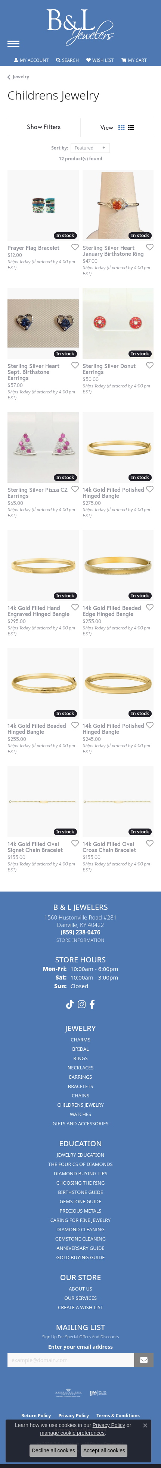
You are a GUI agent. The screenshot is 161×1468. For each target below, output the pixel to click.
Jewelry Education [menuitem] (80, 1154)
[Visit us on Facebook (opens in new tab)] (92, 1004)
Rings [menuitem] (80, 1058)
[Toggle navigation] (13, 43)
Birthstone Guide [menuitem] (80, 1192)
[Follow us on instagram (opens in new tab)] (82, 1004)
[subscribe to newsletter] (144, 1360)
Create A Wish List (80, 1307)
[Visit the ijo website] (98, 1393)
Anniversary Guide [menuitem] (81, 1248)
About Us (80, 1288)
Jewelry (21, 76)
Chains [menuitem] (80, 1095)
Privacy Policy (109, 1425)
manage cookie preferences (72, 1433)
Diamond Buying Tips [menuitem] (81, 1173)
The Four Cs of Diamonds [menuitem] (80, 1164)
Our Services (80, 1298)
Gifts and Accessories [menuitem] (81, 1123)
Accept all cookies (104, 1450)
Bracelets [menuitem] (80, 1086)
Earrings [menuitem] (80, 1077)
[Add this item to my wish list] (73, 247)
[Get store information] (80, 940)
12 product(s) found (80, 158)
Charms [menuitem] (80, 1039)
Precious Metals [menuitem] (81, 1210)
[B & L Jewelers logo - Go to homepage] (80, 27)
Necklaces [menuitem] (81, 1067)
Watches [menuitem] (80, 1114)
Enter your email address (80, 1346)
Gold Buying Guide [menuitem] (80, 1257)
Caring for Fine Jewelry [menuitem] (80, 1220)
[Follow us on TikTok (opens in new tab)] (70, 1004)
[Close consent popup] (145, 1425)
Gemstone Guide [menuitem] (81, 1201)
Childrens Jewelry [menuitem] (80, 1104)
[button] (31, 60)
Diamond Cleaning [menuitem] (80, 1229)
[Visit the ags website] (68, 1393)
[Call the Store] (80, 932)
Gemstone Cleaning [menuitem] (80, 1238)
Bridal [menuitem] (80, 1049)
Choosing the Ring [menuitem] (80, 1182)
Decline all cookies (53, 1450)
